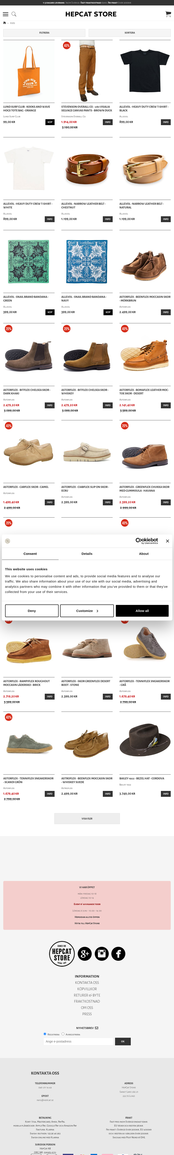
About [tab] (144, 553)
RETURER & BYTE (87, 980)
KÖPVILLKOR (87, 973)
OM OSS (87, 992)
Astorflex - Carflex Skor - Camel (25, 487)
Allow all (142, 610)
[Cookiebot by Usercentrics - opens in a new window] (139, 541)
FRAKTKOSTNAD (87, 986)
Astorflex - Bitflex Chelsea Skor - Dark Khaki (26, 391)
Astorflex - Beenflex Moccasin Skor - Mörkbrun (145, 298)
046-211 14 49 (45, 1072)
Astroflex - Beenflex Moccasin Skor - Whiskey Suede (86, 780)
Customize (87, 610)
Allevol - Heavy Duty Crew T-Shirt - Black (144, 108)
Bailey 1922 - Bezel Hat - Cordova (141, 778)
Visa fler (87, 818)
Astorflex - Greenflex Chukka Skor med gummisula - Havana (144, 488)
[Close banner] (167, 541)
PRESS (87, 999)
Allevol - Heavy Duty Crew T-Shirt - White (27, 205)
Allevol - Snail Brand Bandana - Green (25, 298)
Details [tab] (87, 553)
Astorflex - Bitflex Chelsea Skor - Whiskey (85, 391)
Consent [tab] (30, 553)
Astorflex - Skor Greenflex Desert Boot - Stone (85, 683)
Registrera (53, 1019)
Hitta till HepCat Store (87, 908)
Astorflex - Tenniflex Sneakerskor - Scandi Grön (28, 780)
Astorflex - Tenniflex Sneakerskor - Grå (144, 683)
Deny (32, 610)
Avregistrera (73, 1019)
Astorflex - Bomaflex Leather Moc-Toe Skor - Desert (144, 391)
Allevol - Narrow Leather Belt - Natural (141, 205)
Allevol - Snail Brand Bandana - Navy (84, 298)
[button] (5, 14)
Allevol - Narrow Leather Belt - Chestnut (83, 205)
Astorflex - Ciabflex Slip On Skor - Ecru (85, 488)
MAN (12, 23)
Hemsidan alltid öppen (87, 901)
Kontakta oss (45, 1058)
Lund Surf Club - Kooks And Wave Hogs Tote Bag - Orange (26, 108)
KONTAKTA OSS (87, 967)
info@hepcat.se (45, 1085)
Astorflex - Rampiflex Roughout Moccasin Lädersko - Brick (26, 683)
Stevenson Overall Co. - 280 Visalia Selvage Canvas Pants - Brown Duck (86, 108)
